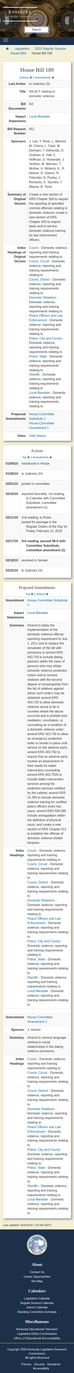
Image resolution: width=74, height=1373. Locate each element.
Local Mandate (39, 116)
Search (36, 29)
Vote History (37, 435)
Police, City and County (45, 338)
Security (39, 1364)
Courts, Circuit (39, 261)
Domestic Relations (42, 297)
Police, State (38, 356)
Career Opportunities (37, 1276)
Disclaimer (54, 1364)
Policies (26, 1364)
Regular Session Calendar (37, 1303)
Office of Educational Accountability (37, 1338)
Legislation (22, 48)
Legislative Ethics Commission (37, 1334)
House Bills (18, 53)
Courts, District (39, 279)
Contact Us (37, 1272)
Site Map (37, 1281)
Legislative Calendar (37, 1298)
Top (26, 457)
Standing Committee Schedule (37, 1312)
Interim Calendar (37, 1307)
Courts (33, 247)
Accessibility (41, 1368)
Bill (31, 104)
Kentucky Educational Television (37, 1329)
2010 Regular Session (50, 48)
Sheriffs (34, 374)
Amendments (44, 77)
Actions (26, 77)
